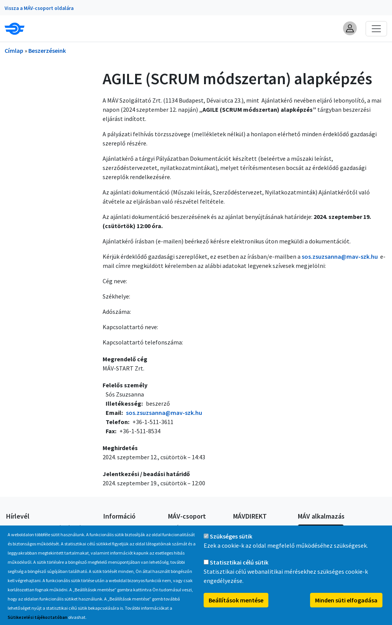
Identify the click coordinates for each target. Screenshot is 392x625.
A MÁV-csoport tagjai (192, 527)
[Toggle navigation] (376, 28)
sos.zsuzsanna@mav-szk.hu (340, 256)
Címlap (14, 50)
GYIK (108, 527)
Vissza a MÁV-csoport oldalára (39, 8)
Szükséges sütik (231, 544)
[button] (349, 28)
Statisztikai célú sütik (239, 570)
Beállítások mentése (236, 608)
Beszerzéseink (47, 50)
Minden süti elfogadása (346, 608)
